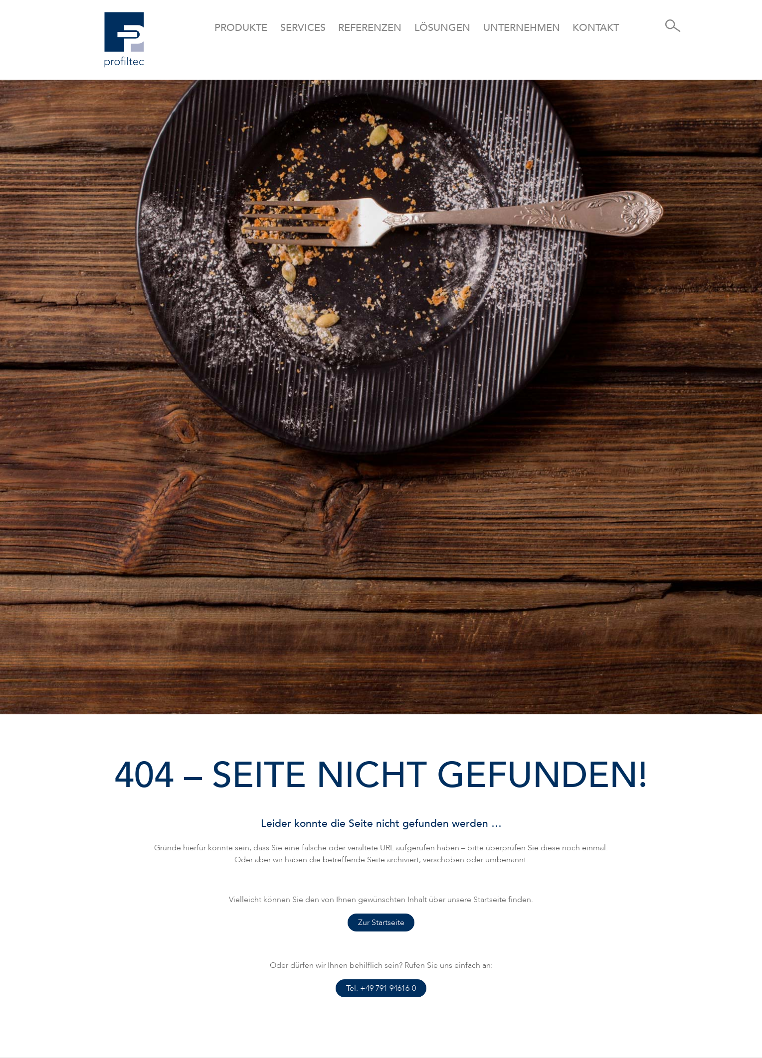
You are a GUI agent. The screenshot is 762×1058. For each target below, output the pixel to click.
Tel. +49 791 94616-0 (381, 988)
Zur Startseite (381, 922)
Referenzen (369, 27)
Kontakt (595, 27)
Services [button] (303, 27)
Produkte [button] (240, 27)
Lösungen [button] (442, 27)
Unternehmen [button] (521, 27)
